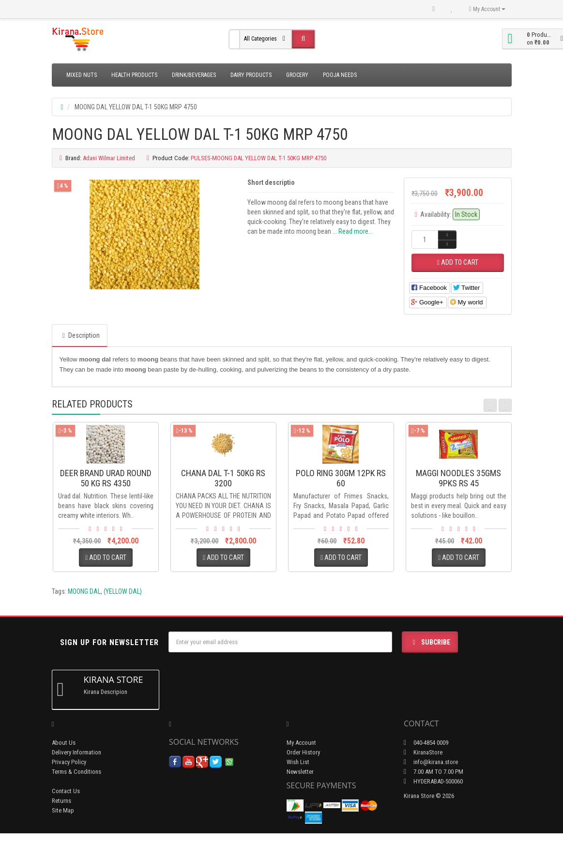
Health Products (134, 75)
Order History (303, 752)
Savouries (440, 68)
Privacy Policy (69, 762)
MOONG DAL (84, 591)
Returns (61, 800)
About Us (64, 742)
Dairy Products (251, 75)
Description (80, 335)
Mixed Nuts (81, 75)
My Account (301, 742)
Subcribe (430, 642)
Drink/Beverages (194, 75)
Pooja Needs (340, 75)
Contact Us (66, 791)
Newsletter (300, 771)
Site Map (63, 810)
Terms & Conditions (76, 771)
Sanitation (412, 68)
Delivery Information (76, 752)
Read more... (355, 231)
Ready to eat (381, 68)
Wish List (298, 762)
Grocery (297, 75)
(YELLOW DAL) (123, 591)
